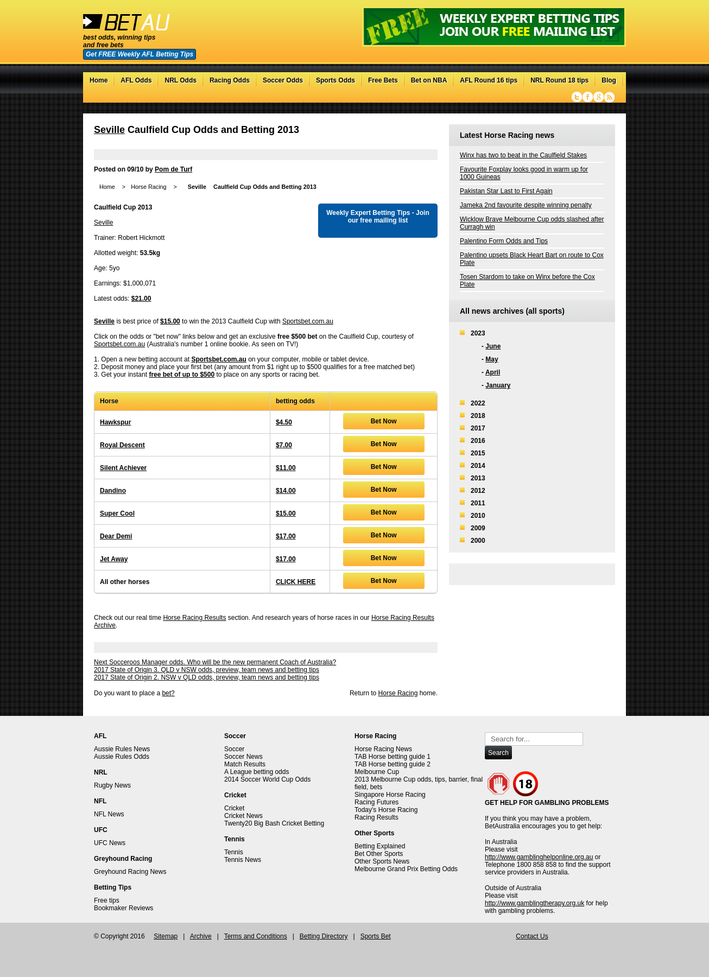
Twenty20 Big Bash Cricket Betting (274, 823)
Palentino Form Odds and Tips (504, 241)
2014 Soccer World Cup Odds (267, 779)
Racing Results (376, 817)
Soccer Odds (283, 80)
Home (98, 80)
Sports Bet (375, 936)
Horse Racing (148, 186)
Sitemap (166, 936)
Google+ (598, 97)
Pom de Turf (173, 169)
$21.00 (141, 298)
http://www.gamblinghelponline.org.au (539, 857)
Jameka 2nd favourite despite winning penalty (526, 205)
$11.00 (286, 468)
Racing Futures (376, 802)
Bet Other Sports (378, 854)
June (493, 346)
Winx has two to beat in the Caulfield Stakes (523, 155)
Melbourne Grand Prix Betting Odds (406, 869)
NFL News (109, 814)
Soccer (234, 749)
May (491, 359)
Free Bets (383, 80)
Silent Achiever (123, 468)
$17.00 (286, 536)
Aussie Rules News (122, 749)
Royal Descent (122, 445)
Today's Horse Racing (385, 810)
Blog (609, 80)
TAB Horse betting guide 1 (392, 756)
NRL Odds (180, 80)
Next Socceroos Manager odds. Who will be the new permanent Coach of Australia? (215, 662)
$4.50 (284, 422)
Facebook (588, 97)
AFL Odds (136, 80)
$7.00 (284, 445)
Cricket (234, 808)
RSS (609, 97)
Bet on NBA (429, 80)
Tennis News (242, 860)
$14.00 (286, 490)
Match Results (244, 764)
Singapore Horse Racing (390, 794)
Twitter (577, 97)
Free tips (106, 900)
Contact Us (532, 936)
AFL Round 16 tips (488, 80)
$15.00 (170, 321)
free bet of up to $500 (181, 374)
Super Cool (117, 513)
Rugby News (112, 785)
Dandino (113, 490)
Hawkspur (115, 422)
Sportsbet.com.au (307, 321)
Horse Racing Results (194, 617)
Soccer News (243, 756)
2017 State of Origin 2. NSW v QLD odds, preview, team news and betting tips (206, 677)
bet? (168, 693)
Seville (109, 129)
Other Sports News (381, 861)
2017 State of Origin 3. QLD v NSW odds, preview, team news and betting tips (206, 670)
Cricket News (243, 816)
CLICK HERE (295, 582)
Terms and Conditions (255, 936)
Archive (201, 936)
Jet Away (114, 559)
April (492, 372)
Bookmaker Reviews (123, 908)
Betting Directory (324, 936)
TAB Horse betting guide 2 (392, 764)
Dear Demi (116, 536)
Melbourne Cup (376, 772)
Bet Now (384, 421)
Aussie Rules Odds (121, 756)
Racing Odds (230, 80)
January (497, 385)
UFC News (109, 843)
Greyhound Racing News (130, 872)
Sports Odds (335, 80)
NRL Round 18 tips (559, 80)
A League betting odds (256, 772)
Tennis (233, 852)
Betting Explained (379, 846)
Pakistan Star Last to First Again (506, 191)
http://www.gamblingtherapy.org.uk (534, 903)
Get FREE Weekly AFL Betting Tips (139, 54)
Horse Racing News (383, 749)
